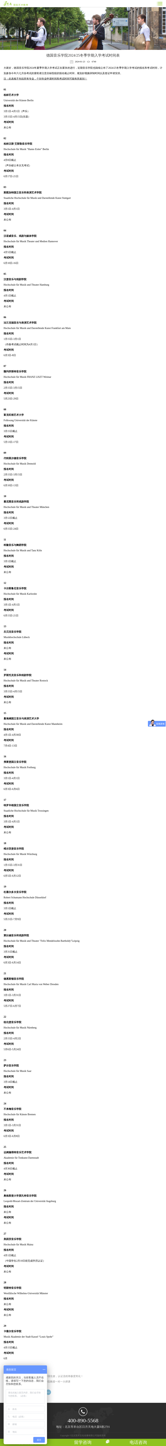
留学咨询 (82, 1442)
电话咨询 (138, 1442)
